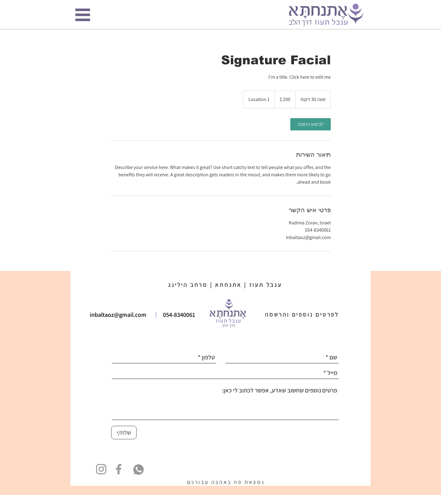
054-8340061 (179, 315)
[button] (82, 15)
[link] (310, 124)
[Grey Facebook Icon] (119, 469)
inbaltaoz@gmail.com (118, 315)
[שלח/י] (124, 432)
